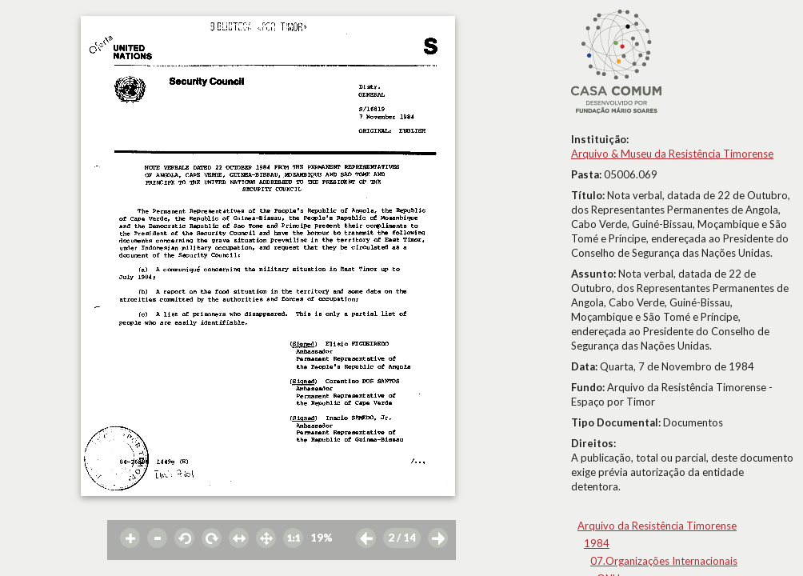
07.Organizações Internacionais (663, 560)
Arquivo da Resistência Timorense (657, 525)
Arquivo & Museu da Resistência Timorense (672, 153)
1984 (596, 543)
